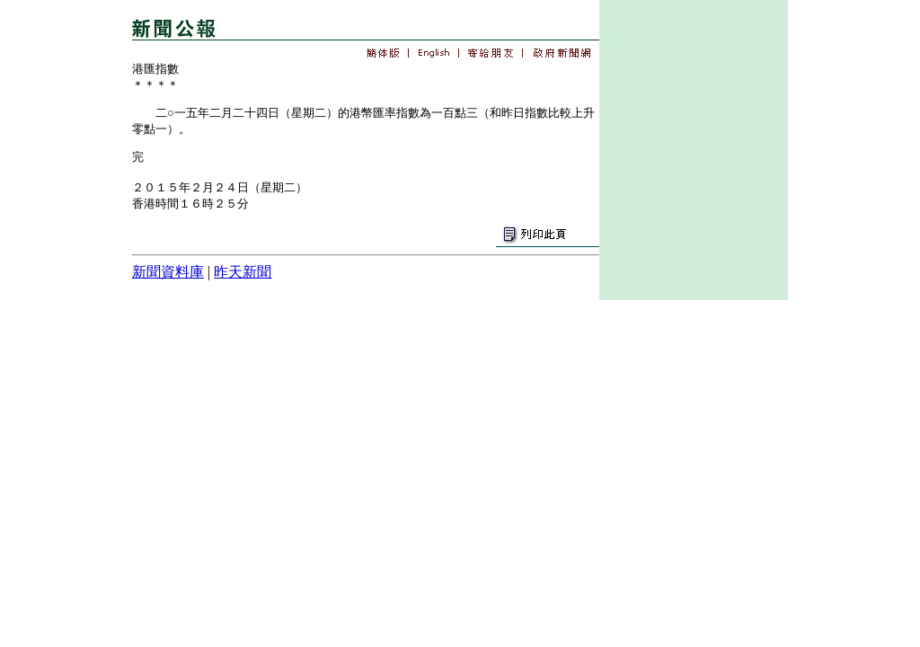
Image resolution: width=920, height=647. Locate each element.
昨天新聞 (242, 271)
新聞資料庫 (168, 271)
